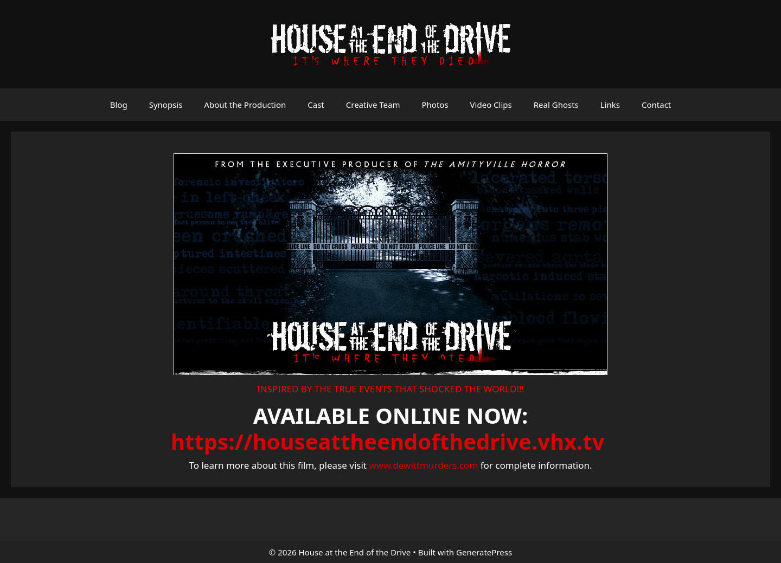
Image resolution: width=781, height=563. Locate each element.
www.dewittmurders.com (423, 465)
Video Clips (491, 104)
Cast (316, 104)
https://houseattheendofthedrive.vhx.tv (387, 441)
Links (610, 104)
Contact (656, 104)
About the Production (245, 104)
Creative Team (373, 104)
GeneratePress (484, 552)
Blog (118, 104)
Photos (434, 104)
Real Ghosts (556, 104)
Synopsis (166, 104)
